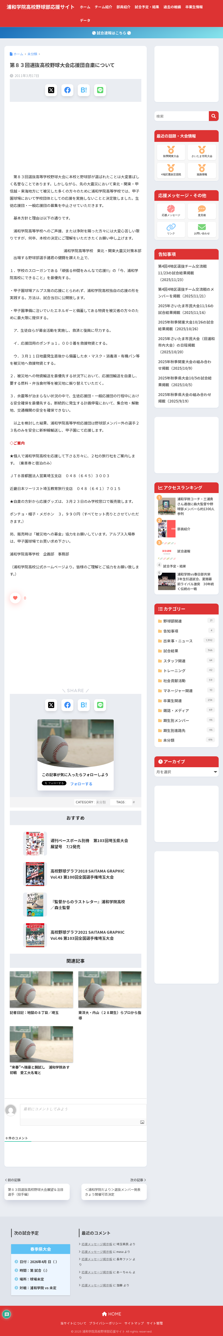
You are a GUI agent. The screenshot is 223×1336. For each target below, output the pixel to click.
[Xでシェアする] (51, 90)
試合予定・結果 (147, 6)
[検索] (214, 116)
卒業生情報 (194, 6)
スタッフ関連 (189, 660)
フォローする (81, 783)
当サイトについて (73, 1323)
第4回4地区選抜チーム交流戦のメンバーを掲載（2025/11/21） (186, 293)
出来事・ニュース (189, 640)
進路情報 (201, 170)
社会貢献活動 (189, 680)
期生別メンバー (189, 720)
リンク (171, 229)
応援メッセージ (171, 211)
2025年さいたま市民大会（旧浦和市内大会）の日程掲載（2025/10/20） (186, 345)
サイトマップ (134, 1323)
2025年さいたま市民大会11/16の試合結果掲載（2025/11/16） (186, 309)
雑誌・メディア (189, 710)
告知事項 (189, 631)
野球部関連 (189, 621)
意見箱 (201, 211)
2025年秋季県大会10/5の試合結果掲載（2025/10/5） (185, 381)
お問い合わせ (201, 229)
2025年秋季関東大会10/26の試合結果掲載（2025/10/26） (186, 325)
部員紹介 (123, 6)
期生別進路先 (189, 730)
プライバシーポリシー (105, 1323)
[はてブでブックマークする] (84, 90)
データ (85, 20)
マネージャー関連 (189, 690)
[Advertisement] (75, 138)
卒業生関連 (189, 700)
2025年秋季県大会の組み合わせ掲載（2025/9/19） (184, 398)
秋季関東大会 (171, 152)
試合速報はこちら (111, 32)
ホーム (85, 6)
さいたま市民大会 (201, 152)
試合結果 (189, 650)
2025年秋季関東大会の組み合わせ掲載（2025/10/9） (184, 365)
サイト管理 (155, 1323)
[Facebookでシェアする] (67, 90)
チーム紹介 (103, 6)
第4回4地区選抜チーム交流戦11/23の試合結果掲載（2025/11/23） (182, 273)
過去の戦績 (172, 6)
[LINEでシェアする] (100, 90)
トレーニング (189, 670)
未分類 (101, 802)
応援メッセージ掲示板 (97, 1244)
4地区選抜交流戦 (171, 170)
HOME (111, 1314)
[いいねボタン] (15, 597)
